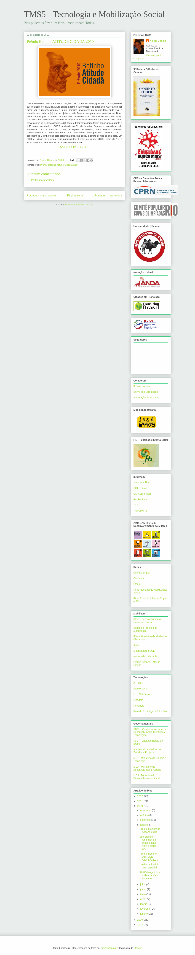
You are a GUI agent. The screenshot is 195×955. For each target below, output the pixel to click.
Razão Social (140, 499)
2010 (140, 806)
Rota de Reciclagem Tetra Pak (150, 711)
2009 (140, 919)
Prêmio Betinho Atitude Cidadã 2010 (59, 165)
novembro (146, 810)
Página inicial (75, 195)
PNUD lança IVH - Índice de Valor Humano (150, 875)
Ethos (136, 584)
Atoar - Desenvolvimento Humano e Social (147, 621)
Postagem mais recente (41, 195)
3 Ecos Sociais (141, 386)
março (144, 903)
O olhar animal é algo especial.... (149, 866)
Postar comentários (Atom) (79, 204)
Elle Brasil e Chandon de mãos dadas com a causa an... (148, 842)
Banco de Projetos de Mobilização (145, 629)
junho (143, 889)
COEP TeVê (140, 488)
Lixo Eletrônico (141, 694)
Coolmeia (138, 578)
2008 (140, 924)
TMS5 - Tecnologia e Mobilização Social (94, 14)
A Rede (137, 682)
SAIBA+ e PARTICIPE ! (74, 146)
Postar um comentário (42, 180)
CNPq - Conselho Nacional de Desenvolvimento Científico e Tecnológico (150, 732)
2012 (140, 796)
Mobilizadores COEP (145, 650)
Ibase (136, 645)
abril (143, 899)
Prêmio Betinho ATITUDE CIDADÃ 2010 (149, 856)
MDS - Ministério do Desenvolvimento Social (146, 777)
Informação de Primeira (146, 397)
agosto (144, 824)
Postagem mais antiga (108, 195)
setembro (145, 819)
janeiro (144, 913)
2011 (140, 801)
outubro (144, 815)
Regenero (139, 705)
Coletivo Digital (141, 572)
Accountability (141, 482)
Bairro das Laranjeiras (145, 391)
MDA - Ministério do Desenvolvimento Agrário (147, 768)
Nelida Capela (158, 40)
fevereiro (145, 908)
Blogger (137, 948)
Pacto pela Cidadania (145, 656)
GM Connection (142, 493)
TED (135, 505)
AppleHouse (140, 688)
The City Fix (140, 510)
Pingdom (138, 700)
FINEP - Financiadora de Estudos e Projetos (147, 751)
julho (143, 884)
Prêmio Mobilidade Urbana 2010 (150, 830)
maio (143, 894)
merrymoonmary (109, 948)
